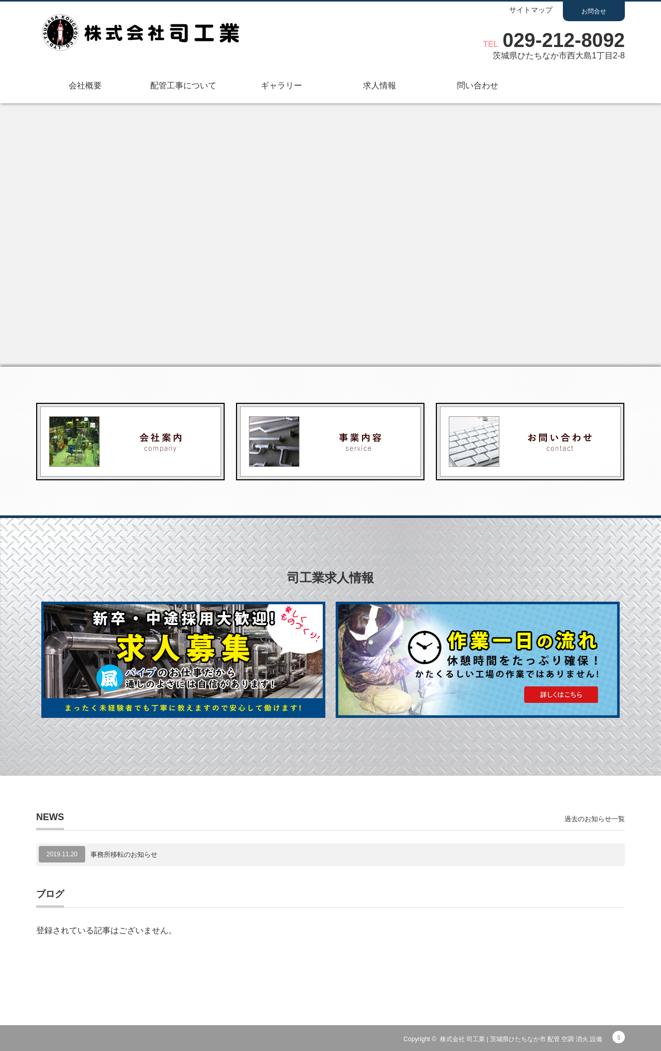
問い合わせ (477, 85)
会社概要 (85, 85)
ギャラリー (281, 85)
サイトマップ (531, 10)
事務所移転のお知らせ (124, 854)
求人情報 (379, 85)
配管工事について (183, 85)
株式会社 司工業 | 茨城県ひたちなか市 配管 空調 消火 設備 (521, 1039)
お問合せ (593, 11)
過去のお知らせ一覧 (594, 819)
